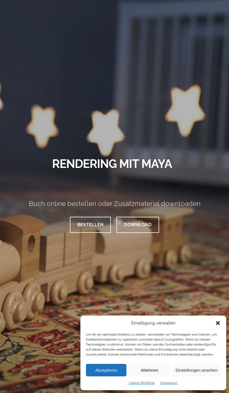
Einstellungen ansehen (196, 370)
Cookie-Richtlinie (142, 383)
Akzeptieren (106, 370)
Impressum (169, 383)
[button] (218, 323)
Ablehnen (149, 370)
